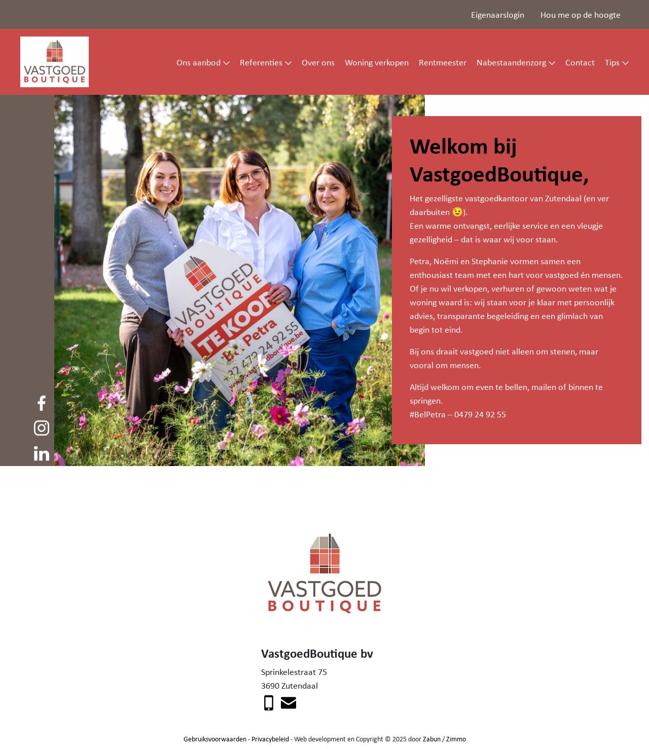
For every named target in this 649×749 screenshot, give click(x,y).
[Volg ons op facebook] (41, 402)
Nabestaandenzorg (511, 62)
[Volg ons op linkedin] (41, 452)
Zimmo (456, 738)
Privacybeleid (270, 738)
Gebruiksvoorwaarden (215, 738)
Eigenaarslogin (497, 14)
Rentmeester (442, 62)
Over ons (318, 62)
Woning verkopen (377, 62)
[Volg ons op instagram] (41, 427)
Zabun (432, 738)
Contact (580, 62)
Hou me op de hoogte (580, 14)
